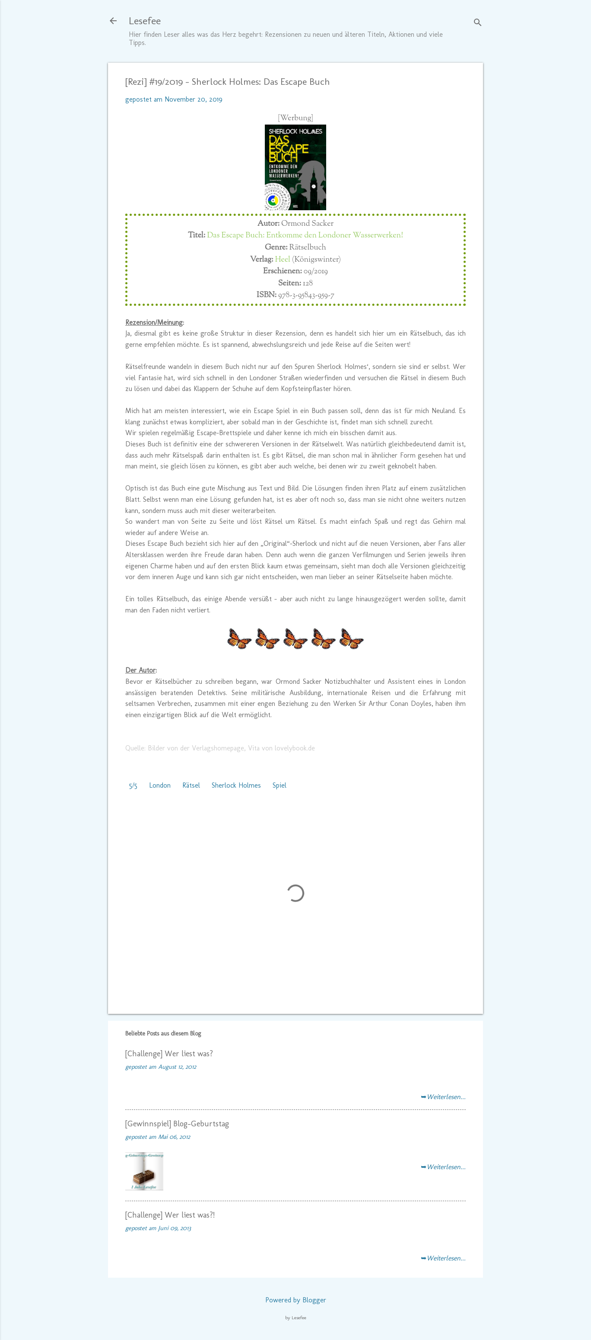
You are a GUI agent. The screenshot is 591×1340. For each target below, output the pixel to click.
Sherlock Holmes (236, 785)
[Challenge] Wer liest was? (169, 1053)
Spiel (279, 785)
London (160, 785)
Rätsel (191, 785)
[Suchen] (478, 23)
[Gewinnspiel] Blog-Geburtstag (177, 1123)
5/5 (133, 785)
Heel (282, 260)
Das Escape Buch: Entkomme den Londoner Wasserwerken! (305, 235)
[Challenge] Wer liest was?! (170, 1215)
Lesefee (145, 20)
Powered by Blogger (295, 1300)
